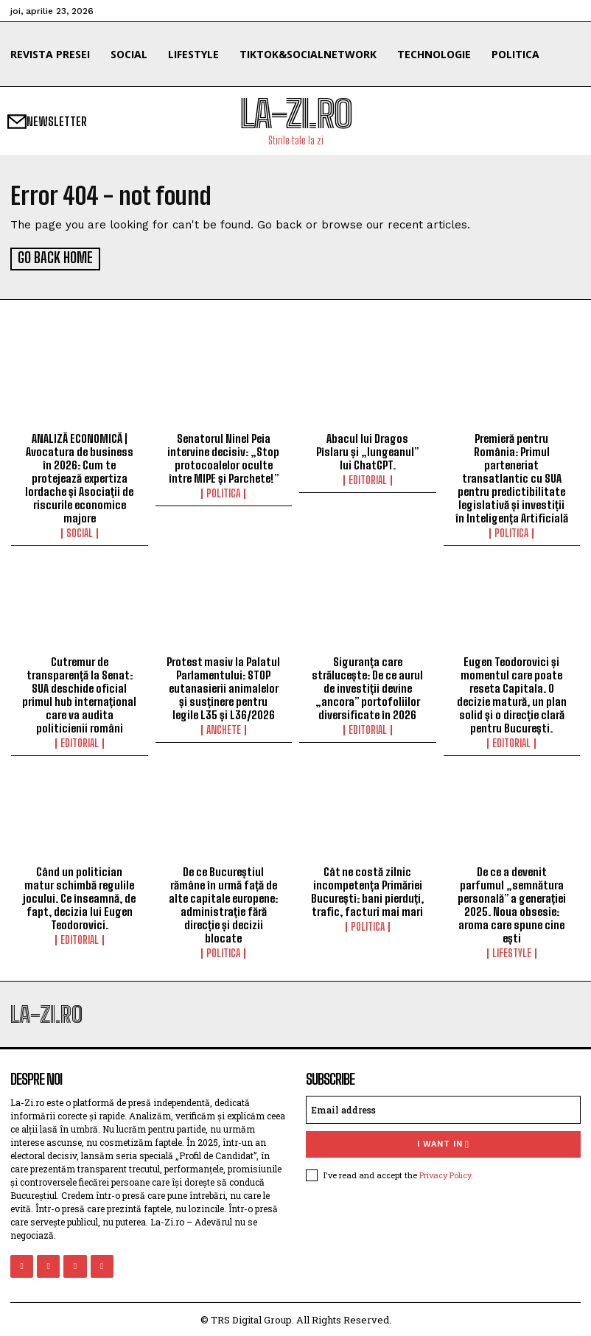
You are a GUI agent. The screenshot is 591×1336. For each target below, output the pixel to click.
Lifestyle (511, 952)
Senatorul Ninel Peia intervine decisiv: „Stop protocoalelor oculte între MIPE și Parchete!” (223, 456)
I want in (443, 1142)
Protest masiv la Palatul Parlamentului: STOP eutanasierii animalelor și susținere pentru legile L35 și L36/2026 (223, 687)
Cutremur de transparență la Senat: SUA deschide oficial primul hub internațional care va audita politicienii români (79, 693)
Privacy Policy (445, 1172)
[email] (443, 1108)
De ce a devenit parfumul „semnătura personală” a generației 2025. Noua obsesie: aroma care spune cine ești (512, 903)
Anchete (223, 729)
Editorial (368, 478)
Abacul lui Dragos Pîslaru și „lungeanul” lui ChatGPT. (367, 449)
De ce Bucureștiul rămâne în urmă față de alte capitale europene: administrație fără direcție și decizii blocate (223, 903)
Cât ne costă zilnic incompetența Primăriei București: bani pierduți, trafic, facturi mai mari (367, 890)
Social (79, 531)
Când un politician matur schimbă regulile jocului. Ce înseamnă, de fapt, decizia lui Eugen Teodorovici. (79, 897)
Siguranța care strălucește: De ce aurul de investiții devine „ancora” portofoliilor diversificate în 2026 (367, 687)
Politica (223, 491)
